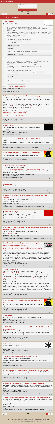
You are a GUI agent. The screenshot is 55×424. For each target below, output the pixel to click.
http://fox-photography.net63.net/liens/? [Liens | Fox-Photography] (11, 223)
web (16, 89)
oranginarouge (11, 118)
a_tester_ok (6, 236)
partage (20, 220)
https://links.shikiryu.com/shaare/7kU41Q (15, 87)
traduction (18, 293)
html (19, 89)
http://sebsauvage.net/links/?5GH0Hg (14, 116)
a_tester (6, 158)
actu (5, 262)
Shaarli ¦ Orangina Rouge (8, 1)
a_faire (8, 220)
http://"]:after (15, 106)
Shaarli (10, 420)
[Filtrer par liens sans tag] (3, 14)
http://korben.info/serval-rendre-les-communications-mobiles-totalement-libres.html (26, 170)
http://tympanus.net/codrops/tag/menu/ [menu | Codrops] (11, 134)
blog (8, 390)
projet (17, 174)
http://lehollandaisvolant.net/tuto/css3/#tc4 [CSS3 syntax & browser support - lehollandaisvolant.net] (12, 365)
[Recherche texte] (27, 5)
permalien (15, 90)
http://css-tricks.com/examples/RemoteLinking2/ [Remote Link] (13, 322)
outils (20, 308)
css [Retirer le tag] (16, 17)
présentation (9, 204)
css (9, 131)
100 (52, 13)
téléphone (22, 174)
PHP (10, 308)
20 (46, 13)
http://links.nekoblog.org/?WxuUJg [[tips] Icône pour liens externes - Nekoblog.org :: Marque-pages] (10, 121)
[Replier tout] (6, 14)
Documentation (37, 421)
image (9, 407)
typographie (14, 336)
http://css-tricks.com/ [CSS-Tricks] (8, 352)
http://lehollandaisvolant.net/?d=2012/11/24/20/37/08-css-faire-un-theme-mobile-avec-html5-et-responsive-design (22, 249)
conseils (15, 188)
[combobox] (27, 7)
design (18, 236)
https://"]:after (30, 106)
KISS (5, 89)
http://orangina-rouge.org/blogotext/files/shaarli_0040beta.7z (18, 278)
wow (5, 363)
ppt (5, 204)
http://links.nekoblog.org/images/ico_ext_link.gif (15, 112)
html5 (15, 204)
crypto (32, 174)
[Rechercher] (27, 10)
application (27, 174)
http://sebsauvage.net (10, 234)
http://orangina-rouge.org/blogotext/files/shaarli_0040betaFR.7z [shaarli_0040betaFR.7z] (16, 296)
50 (49, 13)
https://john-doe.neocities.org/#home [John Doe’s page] (11, 91)
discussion (6, 174)
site (13, 89)
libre (5, 118)
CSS (22, 89)
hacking (13, 220)
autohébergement (25, 308)
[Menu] (54, 2)
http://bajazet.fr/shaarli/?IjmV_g (11, 273)
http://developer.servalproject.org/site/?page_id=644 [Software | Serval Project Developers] (14, 177)
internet (9, 89)
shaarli (5, 293)
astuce (16, 118)
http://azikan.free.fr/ (11, 171)
